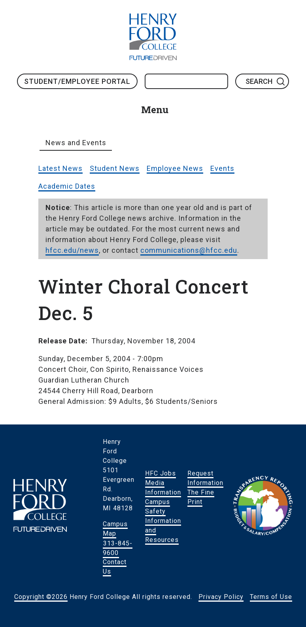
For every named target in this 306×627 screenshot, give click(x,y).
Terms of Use (271, 596)
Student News (115, 168)
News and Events (75, 142)
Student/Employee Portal (77, 81)
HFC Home (153, 36)
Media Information (163, 487)
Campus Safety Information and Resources (163, 521)
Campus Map (115, 528)
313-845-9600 (118, 547)
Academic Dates (66, 186)
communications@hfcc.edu (188, 250)
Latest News (60, 168)
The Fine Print (200, 497)
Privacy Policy (221, 596)
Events (222, 168)
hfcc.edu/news (72, 250)
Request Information (205, 478)
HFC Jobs (160, 473)
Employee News (175, 168)
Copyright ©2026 (41, 596)
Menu (154, 109)
